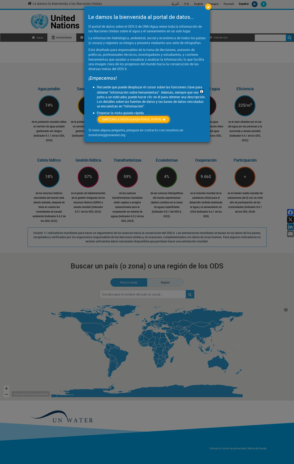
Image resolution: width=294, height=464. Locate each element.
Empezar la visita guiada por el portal (133, 119)
